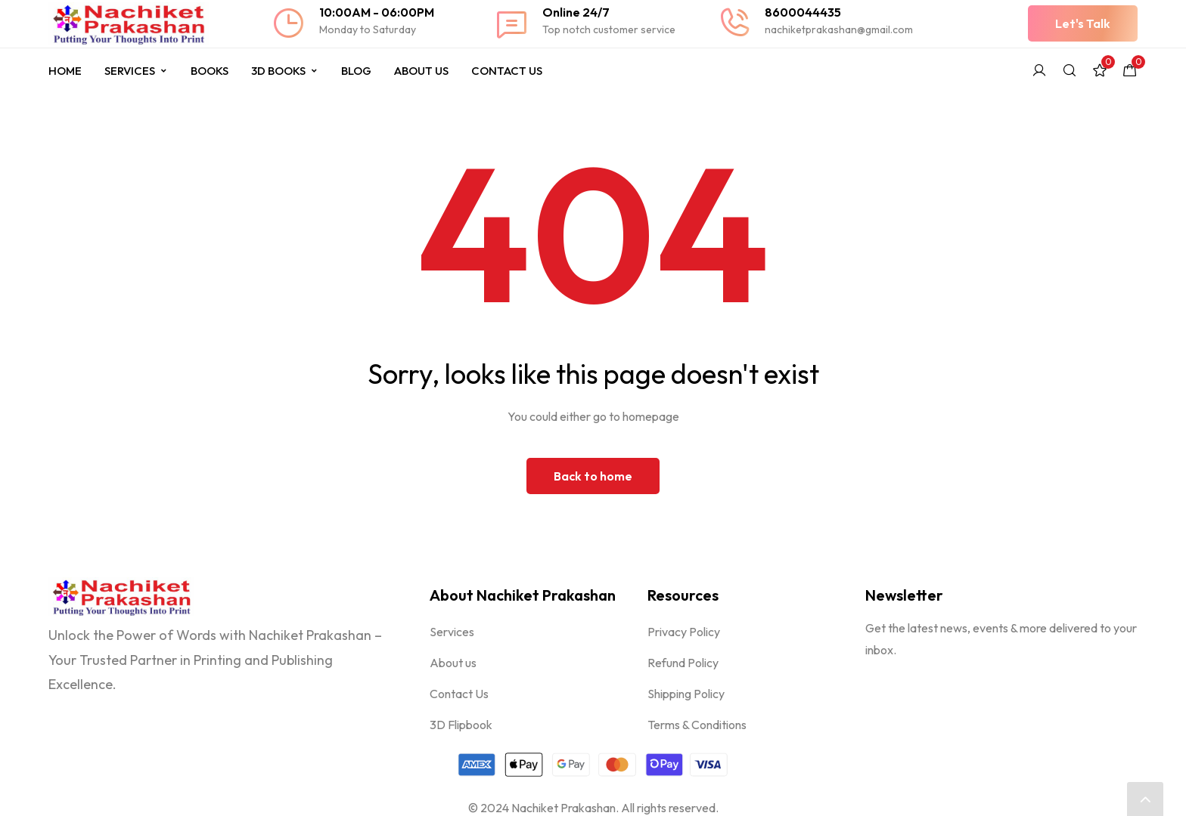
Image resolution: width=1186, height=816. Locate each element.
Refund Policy (683, 662)
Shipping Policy (686, 693)
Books (209, 70)
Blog (356, 70)
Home (65, 70)
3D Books (284, 70)
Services (136, 70)
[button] (1083, 23)
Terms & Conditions (697, 724)
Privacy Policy (683, 631)
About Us (421, 70)
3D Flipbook (461, 724)
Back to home (593, 476)
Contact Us (506, 70)
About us (453, 662)
